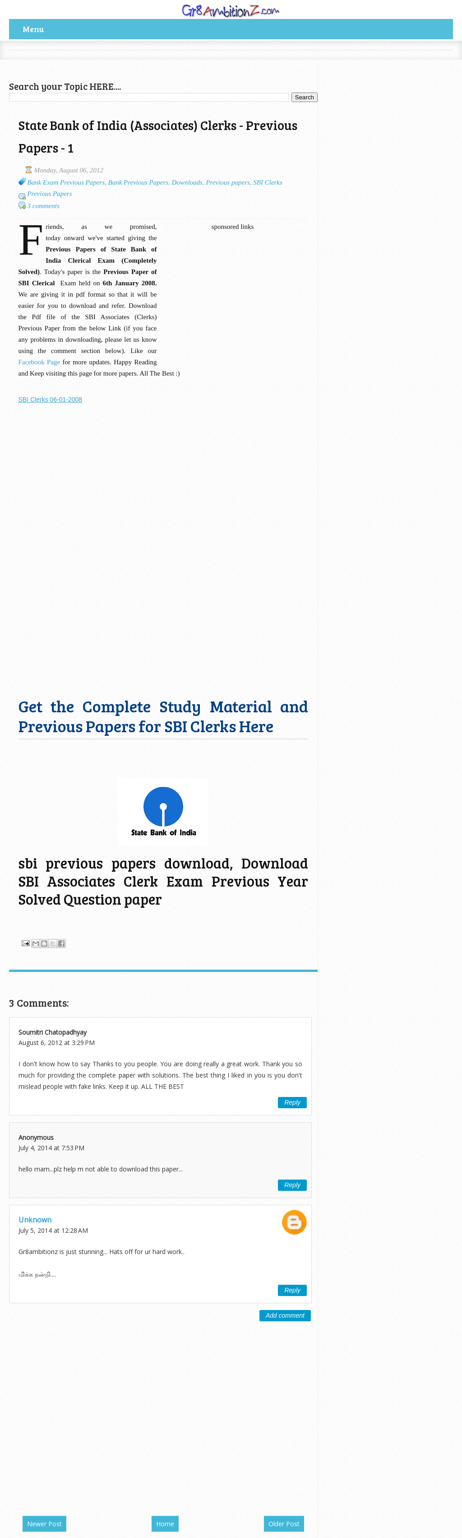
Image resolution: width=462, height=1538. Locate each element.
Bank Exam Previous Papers (66, 182)
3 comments (44, 205)
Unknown (34, 1220)
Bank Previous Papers (138, 182)
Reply (292, 1102)
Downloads (187, 182)
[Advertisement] (114, 63)
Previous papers (227, 182)
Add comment (285, 1315)
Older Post (284, 1523)
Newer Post (44, 1523)
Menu (33, 28)
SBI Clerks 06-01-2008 (50, 399)
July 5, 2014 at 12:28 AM (53, 1230)
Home (165, 1523)
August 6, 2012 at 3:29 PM (56, 1042)
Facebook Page (39, 362)
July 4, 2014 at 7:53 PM (51, 1147)
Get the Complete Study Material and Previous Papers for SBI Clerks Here (163, 716)
